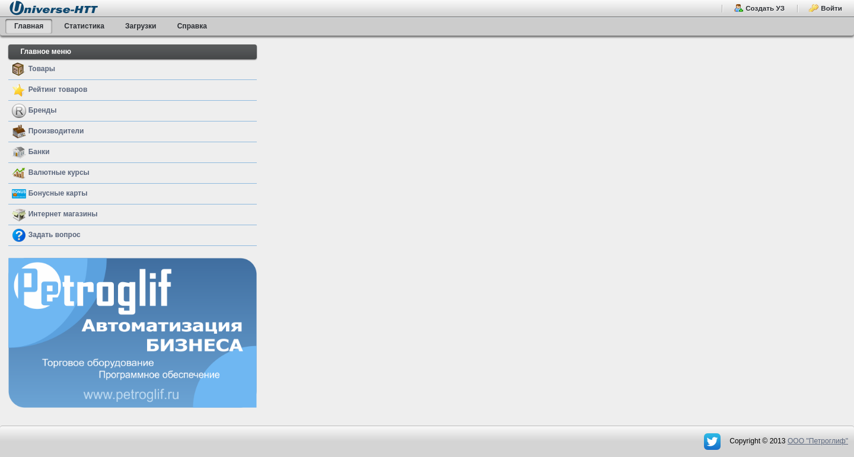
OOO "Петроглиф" (818, 441)
